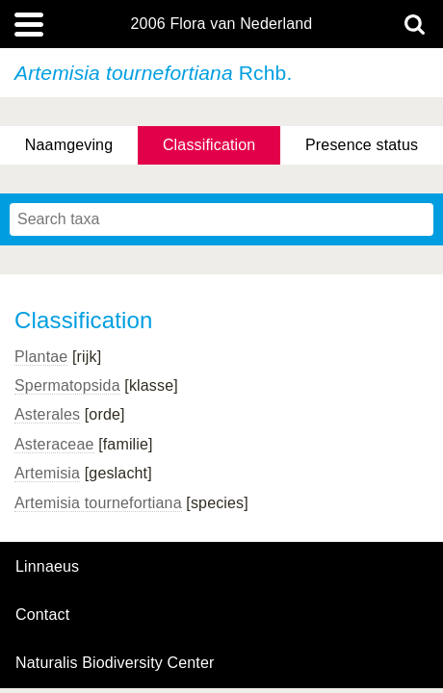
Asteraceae (54, 444)
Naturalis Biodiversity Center (115, 663)
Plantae (40, 356)
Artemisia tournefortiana (98, 503)
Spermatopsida (67, 385)
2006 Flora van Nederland (222, 24)
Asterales (47, 414)
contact (42, 614)
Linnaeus (47, 567)
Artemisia (47, 473)
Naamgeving (69, 145)
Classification (209, 145)
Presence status (361, 145)
